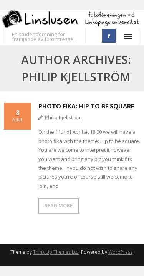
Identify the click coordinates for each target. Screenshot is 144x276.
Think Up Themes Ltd (56, 252)
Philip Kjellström (63, 117)
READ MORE (59, 205)
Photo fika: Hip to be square (86, 106)
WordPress (120, 252)
